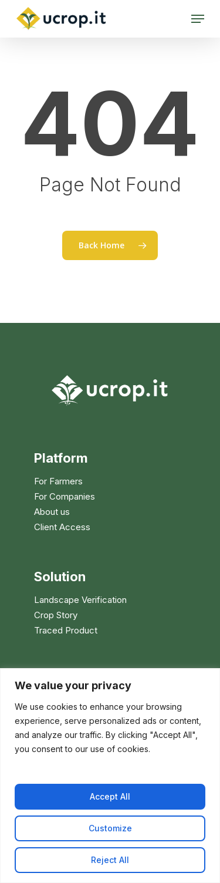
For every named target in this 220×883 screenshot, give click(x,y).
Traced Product (65, 630)
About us (52, 512)
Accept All (110, 796)
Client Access (62, 527)
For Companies (64, 496)
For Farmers (58, 481)
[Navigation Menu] (197, 19)
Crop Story (55, 615)
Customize (110, 828)
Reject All (110, 860)
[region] (110, 775)
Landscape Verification (80, 600)
